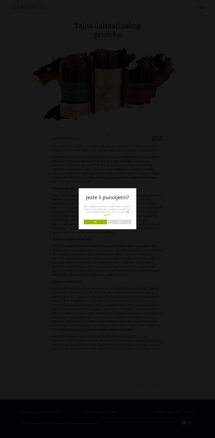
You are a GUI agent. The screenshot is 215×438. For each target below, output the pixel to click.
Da (95, 222)
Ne (119, 222)
